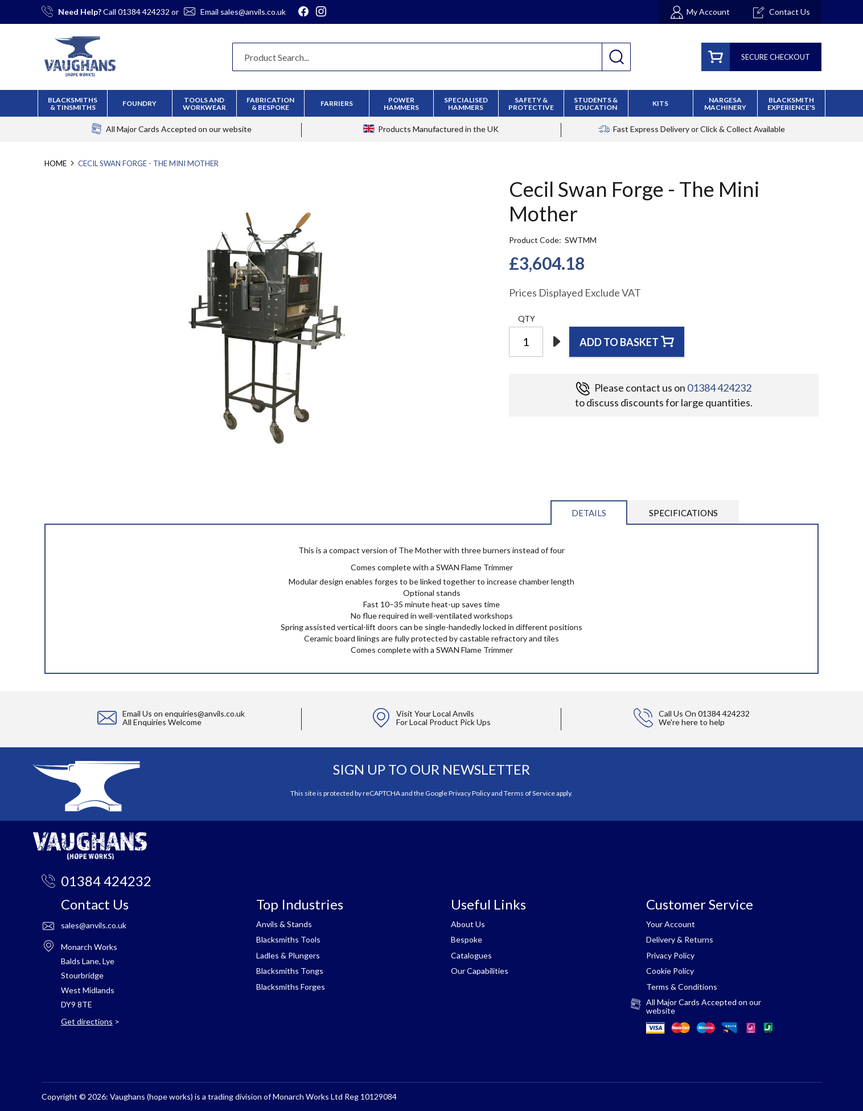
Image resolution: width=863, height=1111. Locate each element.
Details (589, 513)
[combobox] (431, 57)
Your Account (670, 924)
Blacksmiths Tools (288, 939)
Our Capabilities (479, 971)
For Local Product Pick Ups (443, 722)
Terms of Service (529, 793)
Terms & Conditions (681, 986)
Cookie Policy (670, 971)
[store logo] (80, 56)
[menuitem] (270, 103)
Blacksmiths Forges (290, 986)
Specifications (683, 513)
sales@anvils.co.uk (253, 12)
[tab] (589, 512)
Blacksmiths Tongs (289, 971)
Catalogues (471, 955)
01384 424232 (144, 12)
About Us (468, 924)
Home (55, 163)
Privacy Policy (469, 793)
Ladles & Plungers (288, 955)
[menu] (431, 103)
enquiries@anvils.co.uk (205, 713)
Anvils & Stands (284, 924)
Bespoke (466, 939)
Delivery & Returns (679, 939)
